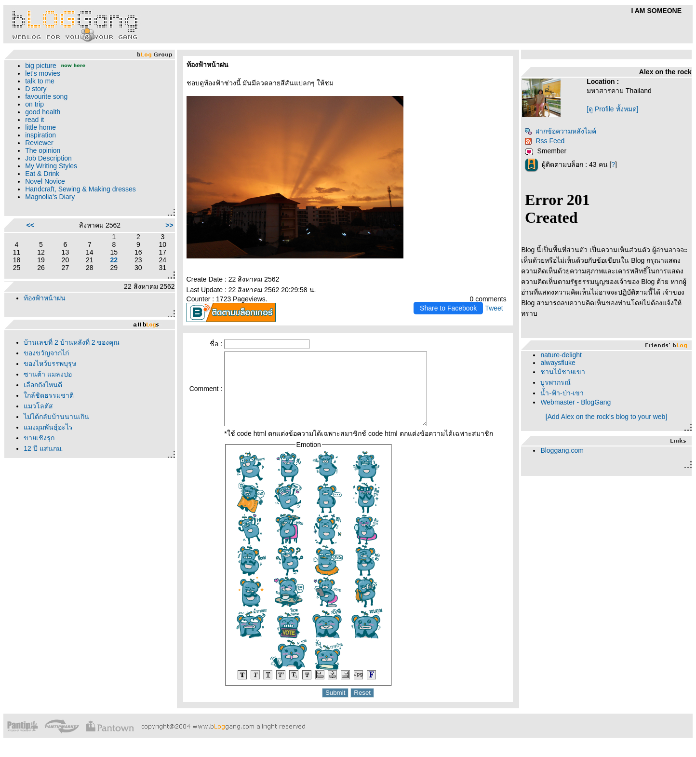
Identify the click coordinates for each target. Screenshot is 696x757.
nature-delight (561, 355)
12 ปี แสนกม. (43, 448)
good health (42, 112)
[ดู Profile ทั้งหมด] (612, 109)
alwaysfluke (557, 362)
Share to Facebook (448, 308)
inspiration (40, 135)
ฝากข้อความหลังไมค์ (560, 131)
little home (40, 127)
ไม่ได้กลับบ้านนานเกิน (56, 416)
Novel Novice (45, 181)
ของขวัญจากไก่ (46, 353)
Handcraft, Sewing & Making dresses (80, 189)
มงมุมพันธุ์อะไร (48, 427)
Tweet (494, 308)
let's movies (42, 73)
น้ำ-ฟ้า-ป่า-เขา (562, 393)
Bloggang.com (562, 450)
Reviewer (39, 143)
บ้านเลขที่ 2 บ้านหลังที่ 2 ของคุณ (72, 342)
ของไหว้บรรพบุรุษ (50, 363)
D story (35, 89)
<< (30, 225)
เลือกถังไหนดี (43, 385)
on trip (34, 104)
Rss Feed (544, 141)
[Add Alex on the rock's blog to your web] (607, 416)
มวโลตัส (38, 406)
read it (34, 119)
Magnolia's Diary (50, 197)
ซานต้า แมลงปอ (48, 374)
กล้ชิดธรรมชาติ (49, 395)
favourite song (46, 96)
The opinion (42, 150)
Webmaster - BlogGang (575, 402)
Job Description (48, 158)
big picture (40, 65)
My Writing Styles (51, 166)
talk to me (39, 81)
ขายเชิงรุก (39, 438)
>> (169, 225)
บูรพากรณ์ (555, 382)
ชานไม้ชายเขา (562, 372)
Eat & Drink (42, 173)
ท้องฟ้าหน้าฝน (45, 298)
